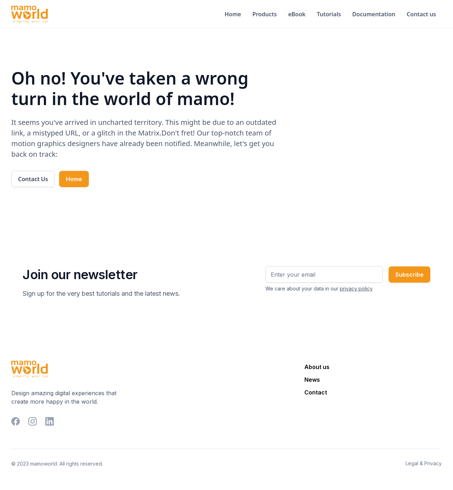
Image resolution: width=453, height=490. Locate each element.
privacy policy (356, 289)
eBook (296, 14)
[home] (29, 14)
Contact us (421, 14)
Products (264, 14)
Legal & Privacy (424, 463)
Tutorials (329, 14)
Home (232, 14)
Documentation (373, 14)
